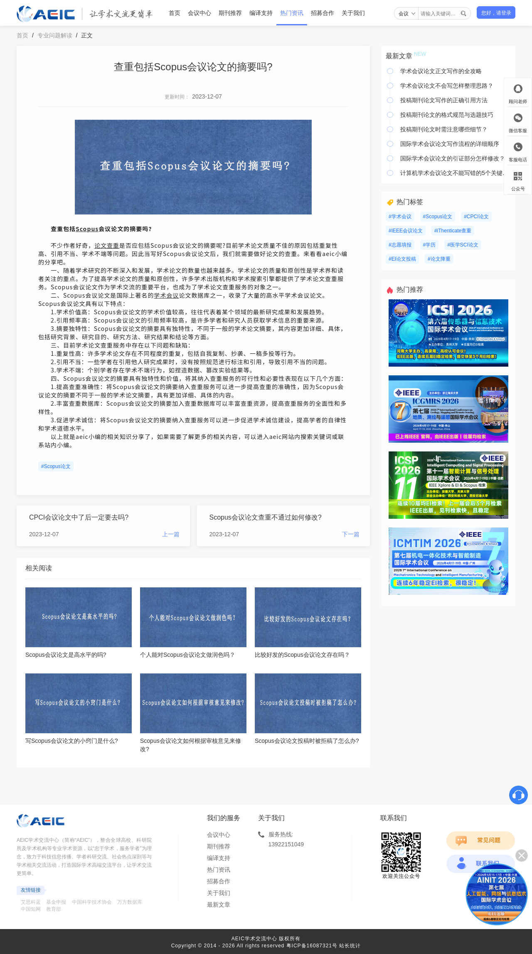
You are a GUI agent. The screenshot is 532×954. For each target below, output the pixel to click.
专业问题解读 (54, 35)
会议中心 (199, 13)
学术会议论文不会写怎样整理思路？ (446, 85)
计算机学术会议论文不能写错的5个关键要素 (455, 173)
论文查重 (106, 245)
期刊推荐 (230, 13)
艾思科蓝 (31, 902)
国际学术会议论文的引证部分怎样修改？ (452, 158)
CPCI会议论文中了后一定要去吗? (78, 517)
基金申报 (56, 902)
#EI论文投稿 (402, 259)
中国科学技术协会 (92, 902)
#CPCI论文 (476, 216)
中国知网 (31, 909)
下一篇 (351, 534)
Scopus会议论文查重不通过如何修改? (265, 517)
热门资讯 (291, 13)
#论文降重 (439, 259)
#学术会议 (400, 216)
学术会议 (166, 295)
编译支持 (261, 13)
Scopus (87, 228)
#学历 (429, 245)
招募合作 (322, 13)
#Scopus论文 (56, 466)
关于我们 (353, 13)
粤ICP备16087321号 (311, 946)
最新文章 (218, 904)
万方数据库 (129, 902)
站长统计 (350, 946)
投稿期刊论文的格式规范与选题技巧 (446, 115)
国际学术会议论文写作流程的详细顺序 (449, 144)
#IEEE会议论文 (406, 231)
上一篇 (171, 534)
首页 (174, 13)
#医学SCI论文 (462, 245)
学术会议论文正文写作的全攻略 (441, 71)
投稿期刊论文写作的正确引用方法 (444, 100)
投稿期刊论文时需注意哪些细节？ (444, 129)
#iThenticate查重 (452, 231)
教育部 (53, 909)
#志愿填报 (400, 245)
